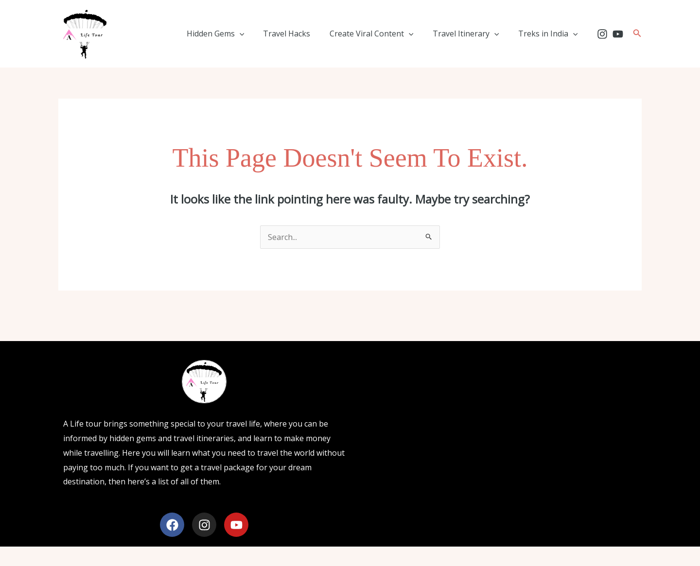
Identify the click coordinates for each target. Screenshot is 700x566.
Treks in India (549, 33)
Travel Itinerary (471, 33)
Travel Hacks (299, 33)
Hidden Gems (231, 33)
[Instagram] (602, 34)
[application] (255, 33)
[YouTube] (617, 34)
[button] (637, 33)
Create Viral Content (380, 33)
